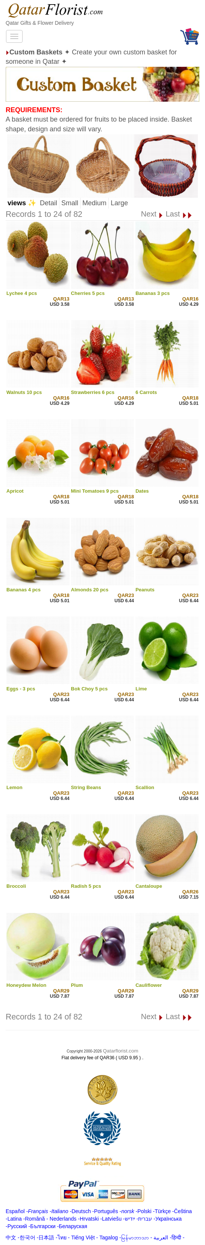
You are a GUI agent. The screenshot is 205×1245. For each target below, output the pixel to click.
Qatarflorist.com (120, 1051)
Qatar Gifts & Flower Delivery (40, 23)
